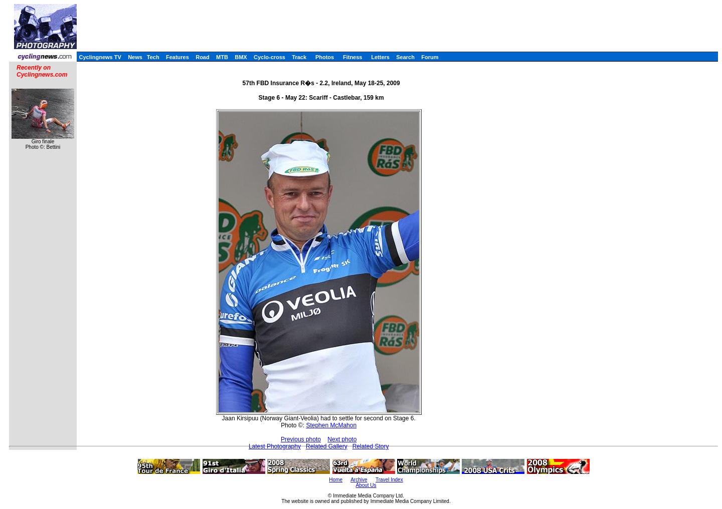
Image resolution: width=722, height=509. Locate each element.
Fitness (353, 57)
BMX (241, 57)
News (135, 57)
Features (177, 57)
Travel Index (389, 479)
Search (405, 57)
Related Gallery (326, 446)
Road (203, 57)
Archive (358, 479)
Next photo (341, 439)
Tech (153, 57)
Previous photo (301, 439)
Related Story (370, 446)
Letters (380, 57)
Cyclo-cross (269, 57)
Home (335, 479)
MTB (222, 57)
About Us (365, 485)
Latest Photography (275, 446)
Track (299, 57)
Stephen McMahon (331, 425)
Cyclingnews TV (100, 57)
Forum (429, 57)
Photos (324, 57)
